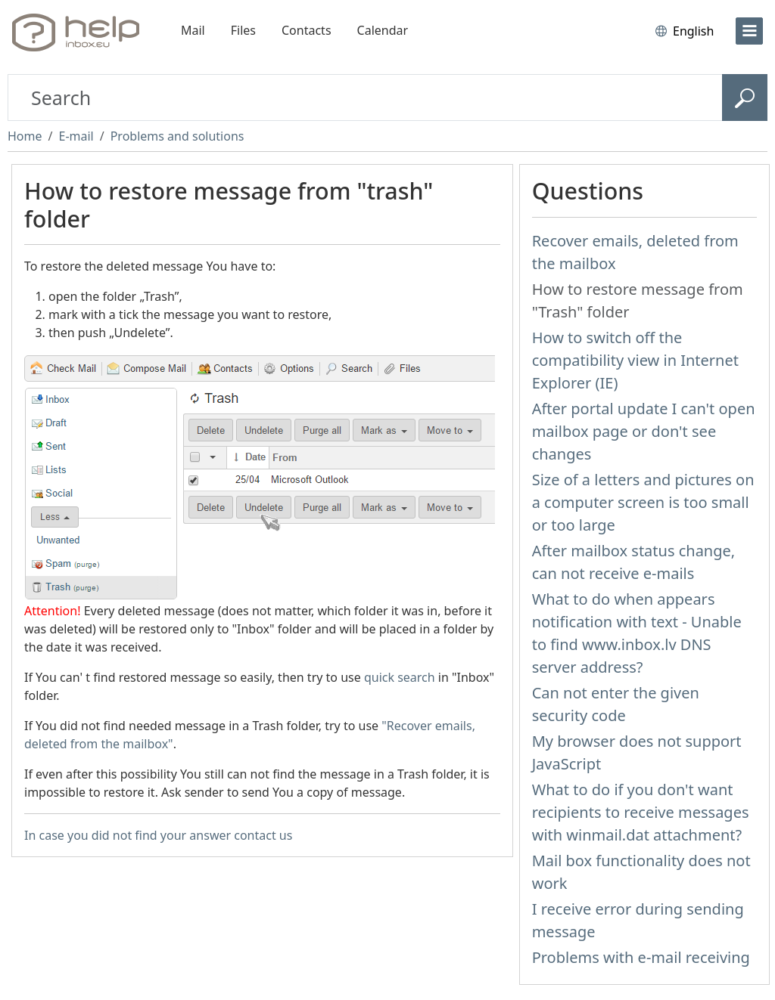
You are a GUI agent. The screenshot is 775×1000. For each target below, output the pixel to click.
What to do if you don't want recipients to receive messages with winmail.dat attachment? (640, 812)
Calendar (383, 30)
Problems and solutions (177, 136)
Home (25, 136)
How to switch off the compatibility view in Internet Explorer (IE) (635, 360)
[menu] (749, 31)
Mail (193, 30)
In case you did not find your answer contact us (158, 835)
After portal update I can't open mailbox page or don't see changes (643, 431)
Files (243, 30)
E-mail (75, 136)
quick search (399, 677)
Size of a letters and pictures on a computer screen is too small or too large (643, 502)
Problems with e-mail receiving (641, 957)
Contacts (306, 30)
